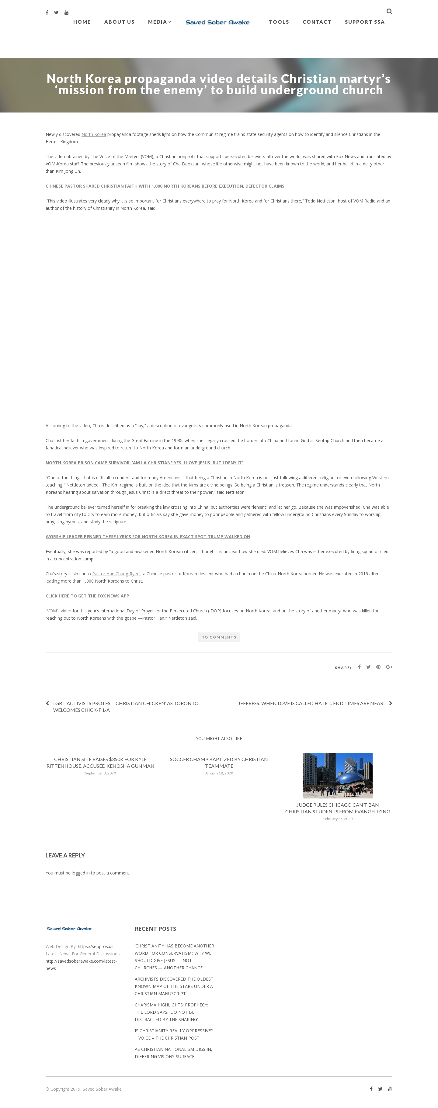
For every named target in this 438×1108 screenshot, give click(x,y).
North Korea (94, 134)
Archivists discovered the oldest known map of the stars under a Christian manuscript (174, 986)
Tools (279, 22)
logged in (81, 873)
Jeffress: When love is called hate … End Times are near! (311, 703)
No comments (219, 637)
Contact (317, 22)
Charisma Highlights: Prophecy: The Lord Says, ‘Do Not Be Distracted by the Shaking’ (171, 1012)
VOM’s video (59, 611)
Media (157, 22)
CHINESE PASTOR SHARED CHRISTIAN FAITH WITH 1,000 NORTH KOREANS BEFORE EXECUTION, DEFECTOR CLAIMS (165, 186)
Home (82, 22)
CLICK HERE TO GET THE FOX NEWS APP (87, 596)
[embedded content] (219, 317)
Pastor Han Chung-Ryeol (116, 574)
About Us (119, 22)
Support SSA (365, 22)
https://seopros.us (95, 946)
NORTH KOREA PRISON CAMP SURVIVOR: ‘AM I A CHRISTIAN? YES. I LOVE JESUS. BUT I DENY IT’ (144, 463)
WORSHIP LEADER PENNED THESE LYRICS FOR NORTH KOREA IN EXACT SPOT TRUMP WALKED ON (148, 536)
